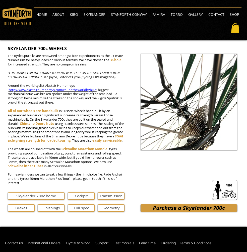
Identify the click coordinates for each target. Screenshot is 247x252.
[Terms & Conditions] (195, 243)
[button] (235, 28)
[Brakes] (21, 208)
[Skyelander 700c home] (36, 196)
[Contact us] (14, 243)
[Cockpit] (81, 196)
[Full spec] (81, 208)
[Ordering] (168, 243)
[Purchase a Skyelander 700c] (189, 208)
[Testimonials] (124, 243)
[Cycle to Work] (78, 243)
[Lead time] (147, 243)
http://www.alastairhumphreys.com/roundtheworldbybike (52, 90)
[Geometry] (111, 208)
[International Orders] (44, 243)
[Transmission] (111, 196)
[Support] (102, 243)
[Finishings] (51, 208)
